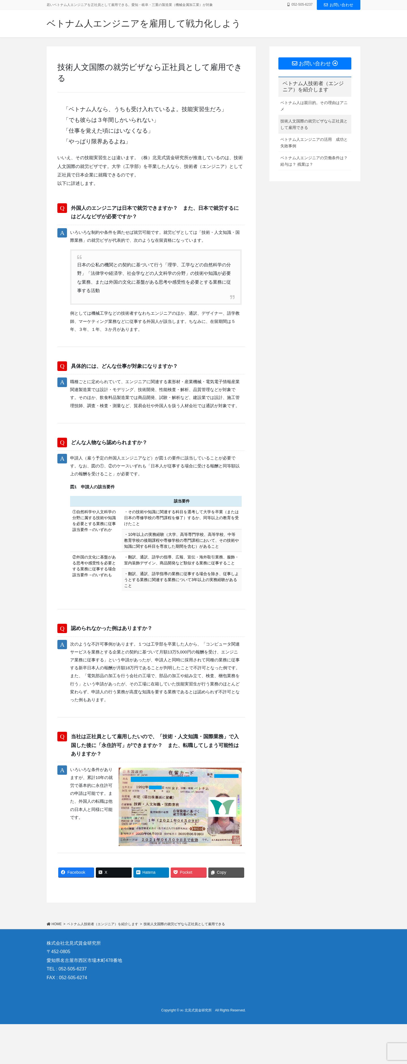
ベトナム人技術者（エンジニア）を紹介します (313, 86)
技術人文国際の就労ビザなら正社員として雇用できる (314, 124)
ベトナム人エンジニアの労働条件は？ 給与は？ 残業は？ (314, 161)
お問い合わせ (338, 5)
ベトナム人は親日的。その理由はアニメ (314, 105)
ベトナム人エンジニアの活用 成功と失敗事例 (314, 142)
